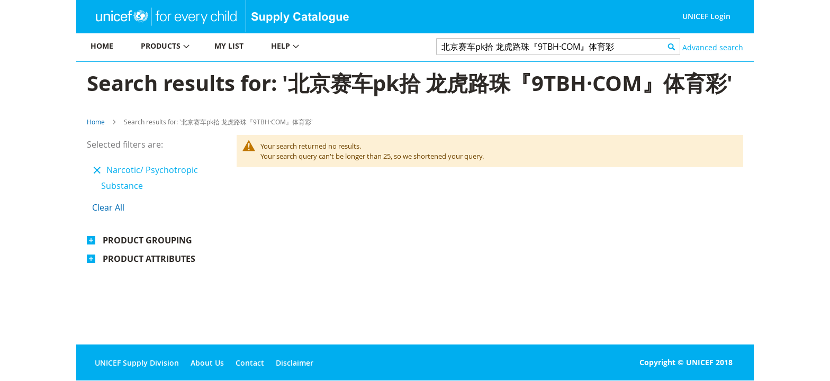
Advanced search (712, 47)
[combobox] (558, 46)
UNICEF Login (706, 16)
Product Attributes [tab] (149, 259)
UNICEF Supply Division (137, 363)
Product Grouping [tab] (147, 240)
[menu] (245, 47)
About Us (207, 363)
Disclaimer (294, 363)
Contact (250, 363)
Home (96, 121)
